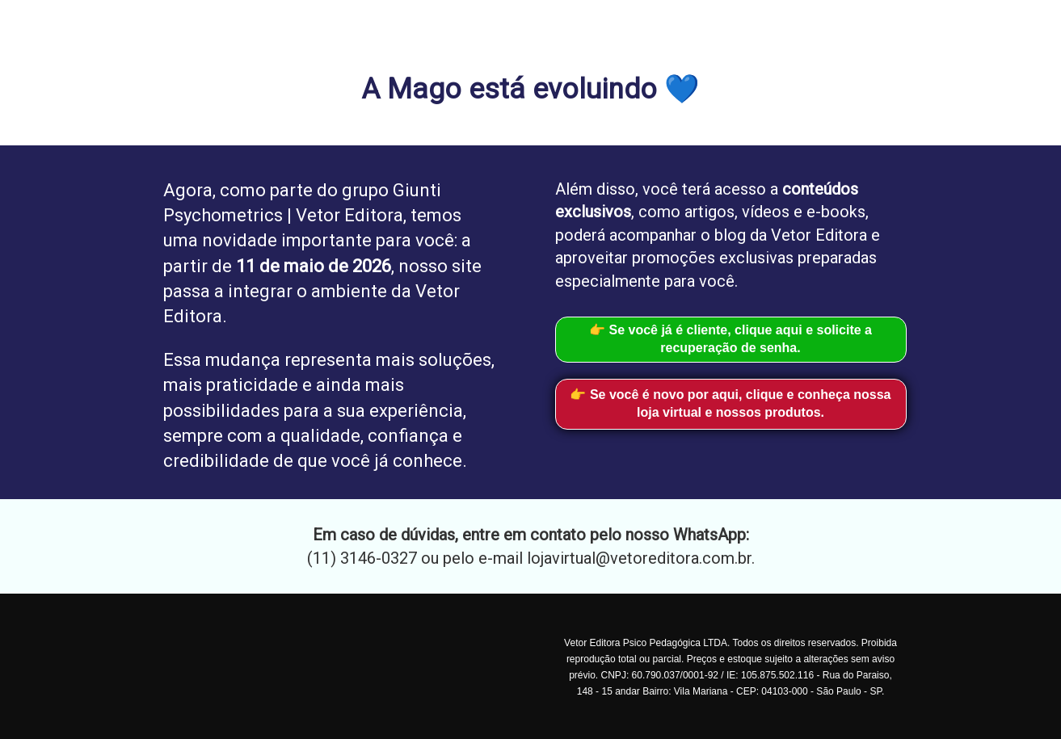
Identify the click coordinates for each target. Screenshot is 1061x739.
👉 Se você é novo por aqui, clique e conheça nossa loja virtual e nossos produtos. (730, 404)
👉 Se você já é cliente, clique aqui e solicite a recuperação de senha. (730, 339)
